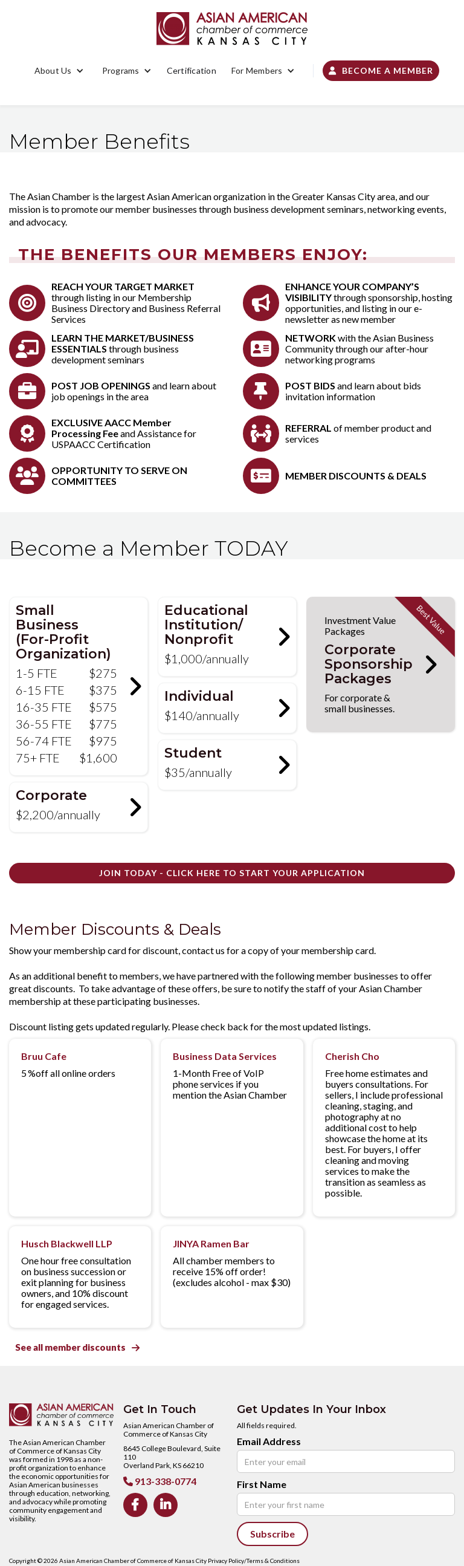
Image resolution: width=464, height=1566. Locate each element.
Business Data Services (225, 1056)
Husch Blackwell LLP (66, 1243)
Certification (191, 70)
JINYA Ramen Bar (211, 1243)
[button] (59, 71)
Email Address (269, 1441)
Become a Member (381, 70)
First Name (261, 1484)
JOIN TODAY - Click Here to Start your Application (232, 873)
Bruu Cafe (43, 1056)
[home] (232, 28)
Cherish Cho (352, 1056)
